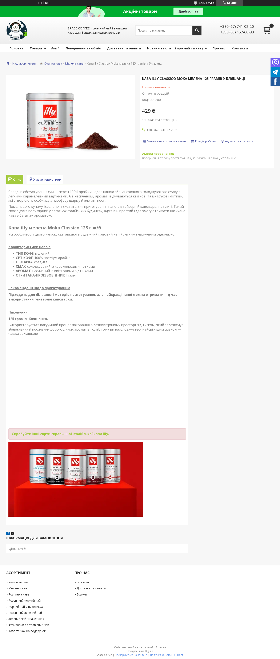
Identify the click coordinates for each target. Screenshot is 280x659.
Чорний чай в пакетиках (25, 607)
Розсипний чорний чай (24, 600)
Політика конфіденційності (167, 655)
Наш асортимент (24, 63)
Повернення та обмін (83, 48)
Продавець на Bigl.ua (140, 651)
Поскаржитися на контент (131, 655)
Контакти (240, 48)
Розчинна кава (18, 594)
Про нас (218, 48)
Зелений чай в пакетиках (26, 619)
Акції (55, 48)
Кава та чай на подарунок (27, 631)
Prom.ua (161, 647)
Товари (36, 48)
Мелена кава (74, 63)
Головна (16, 48)
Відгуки (82, 594)
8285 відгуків (206, 3)
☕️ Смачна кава (51, 63)
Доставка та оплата (124, 48)
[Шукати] (196, 30)
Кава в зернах (18, 582)
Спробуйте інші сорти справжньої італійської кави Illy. (60, 433)
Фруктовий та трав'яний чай (28, 625)
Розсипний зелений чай (25, 613)
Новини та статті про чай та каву (175, 48)
